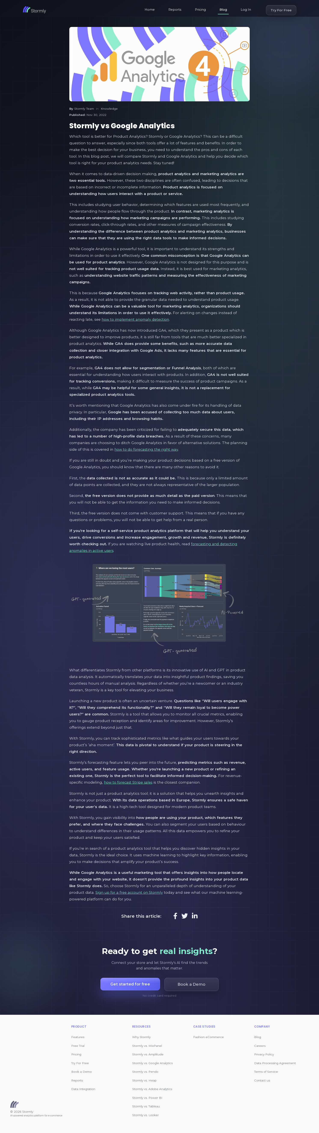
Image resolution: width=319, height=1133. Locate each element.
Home (150, 10)
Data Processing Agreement (275, 1063)
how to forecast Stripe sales (129, 782)
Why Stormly (141, 1037)
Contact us (262, 1080)
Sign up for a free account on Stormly (130, 892)
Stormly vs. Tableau (146, 1106)
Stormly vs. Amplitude (147, 1054)
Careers (260, 1045)
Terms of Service (266, 1071)
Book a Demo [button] (193, 984)
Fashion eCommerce (208, 1037)
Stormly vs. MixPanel (147, 1045)
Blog (223, 10)
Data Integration (83, 1089)
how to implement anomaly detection (137, 319)
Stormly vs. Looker (145, 1115)
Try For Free (281, 10)
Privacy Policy (264, 1054)
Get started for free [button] (130, 984)
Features (77, 1037)
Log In (246, 10)
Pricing (200, 10)
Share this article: (141, 916)
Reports (174, 10)
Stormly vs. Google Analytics (152, 1063)
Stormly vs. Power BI (147, 1097)
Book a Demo (81, 1071)
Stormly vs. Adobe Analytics (152, 1089)
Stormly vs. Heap (144, 1080)
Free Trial (78, 1045)
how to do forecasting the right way (147, 449)
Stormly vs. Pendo (145, 1071)
